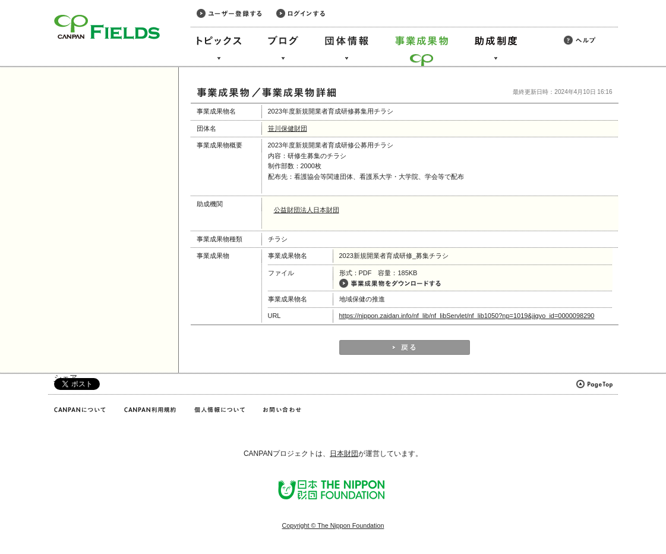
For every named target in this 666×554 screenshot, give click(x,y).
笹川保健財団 (287, 128)
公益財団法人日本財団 (306, 209)
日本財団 (344, 453)
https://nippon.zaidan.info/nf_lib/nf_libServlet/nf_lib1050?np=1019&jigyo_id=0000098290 (467, 315)
